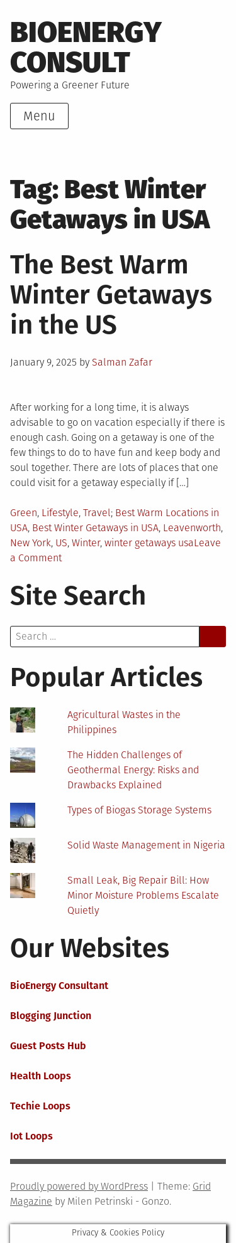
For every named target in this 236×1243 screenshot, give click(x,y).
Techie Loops (40, 1106)
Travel (97, 513)
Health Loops (40, 1076)
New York (30, 543)
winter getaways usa (149, 543)
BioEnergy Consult (86, 47)
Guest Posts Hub (48, 1046)
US (61, 543)
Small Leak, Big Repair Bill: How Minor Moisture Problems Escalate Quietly (143, 895)
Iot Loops (31, 1136)
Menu (39, 116)
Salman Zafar (122, 362)
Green (23, 513)
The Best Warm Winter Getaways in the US (111, 295)
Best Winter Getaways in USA (95, 528)
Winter (86, 543)
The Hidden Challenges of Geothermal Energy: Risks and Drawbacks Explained (133, 770)
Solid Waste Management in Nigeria (146, 845)
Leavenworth (192, 528)
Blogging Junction (50, 1016)
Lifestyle (60, 513)
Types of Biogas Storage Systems (139, 810)
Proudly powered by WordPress (79, 1186)
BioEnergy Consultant (59, 986)
